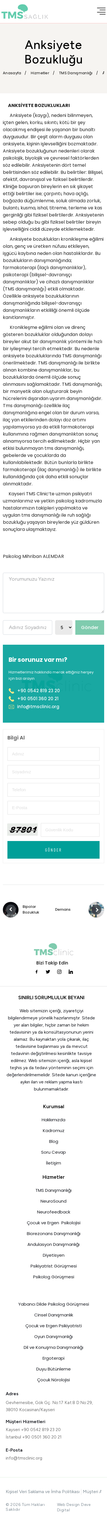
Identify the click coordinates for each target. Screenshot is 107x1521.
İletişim (53, 1163)
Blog (53, 1141)
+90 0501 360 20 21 (33, 699)
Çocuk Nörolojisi (53, 1380)
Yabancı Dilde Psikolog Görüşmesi (53, 1304)
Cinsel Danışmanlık (53, 1315)
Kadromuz (53, 1130)
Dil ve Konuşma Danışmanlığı (53, 1347)
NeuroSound (53, 1201)
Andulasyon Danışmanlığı (53, 1244)
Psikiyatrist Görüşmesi (54, 1266)
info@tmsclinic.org (34, 707)
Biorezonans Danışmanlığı (53, 1233)
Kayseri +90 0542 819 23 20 (33, 1429)
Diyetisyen (53, 1255)
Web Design (68, 1504)
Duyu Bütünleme (53, 1369)
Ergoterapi (53, 1358)
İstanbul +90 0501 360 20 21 (34, 1437)
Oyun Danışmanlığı (53, 1336)
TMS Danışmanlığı (53, 1190)
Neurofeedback (53, 1212)
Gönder (89, 627)
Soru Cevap (53, 1152)
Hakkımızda (53, 1120)
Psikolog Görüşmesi (53, 1277)
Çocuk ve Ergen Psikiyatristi (53, 1326)
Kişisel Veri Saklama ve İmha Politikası (43, 1491)
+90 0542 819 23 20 (34, 691)
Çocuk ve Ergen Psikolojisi (53, 1223)
